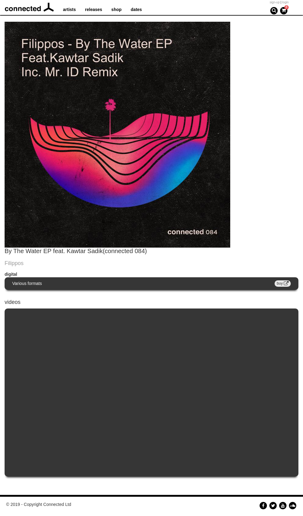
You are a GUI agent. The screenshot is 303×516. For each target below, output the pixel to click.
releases (93, 9)
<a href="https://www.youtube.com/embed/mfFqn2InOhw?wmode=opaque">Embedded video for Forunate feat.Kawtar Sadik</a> (151, 392)
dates (136, 9)
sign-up (275, 2)
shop (116, 9)
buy (283, 283)
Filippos (14, 263)
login (285, 2)
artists (69, 9)
